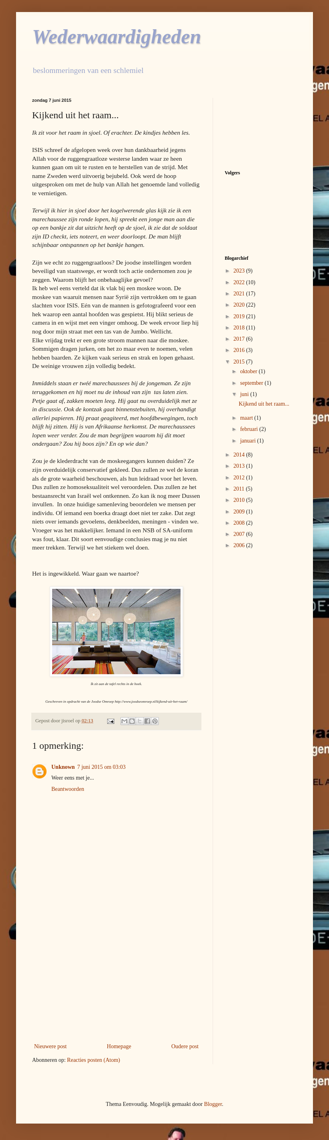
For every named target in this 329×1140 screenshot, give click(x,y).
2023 (240, 271)
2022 (240, 282)
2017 (240, 339)
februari (249, 429)
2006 (240, 545)
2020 (240, 305)
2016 (240, 350)
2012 (240, 478)
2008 (240, 523)
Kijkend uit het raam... (264, 404)
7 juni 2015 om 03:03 (101, 767)
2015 (240, 362)
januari (248, 441)
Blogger (213, 1104)
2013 (240, 466)
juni (245, 394)
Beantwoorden (67, 789)
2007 (240, 534)
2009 (240, 512)
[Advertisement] (116, 975)
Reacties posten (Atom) (93, 1060)
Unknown (63, 767)
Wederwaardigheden (116, 36)
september (252, 383)
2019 (240, 316)
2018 (240, 328)
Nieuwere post (50, 1046)
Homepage (119, 1046)
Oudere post (185, 1046)
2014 (240, 455)
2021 (240, 294)
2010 (240, 500)
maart (247, 418)
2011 (240, 489)
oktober (249, 371)
